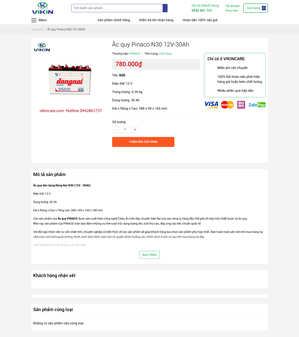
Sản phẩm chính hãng (114, 20)
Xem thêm (149, 255)
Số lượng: (119, 122)
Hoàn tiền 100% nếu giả (200, 20)
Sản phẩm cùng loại (53, 309)
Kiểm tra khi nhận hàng (156, 20)
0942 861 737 (202, 10)
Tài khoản (232, 6)
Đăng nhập (231, 10)
